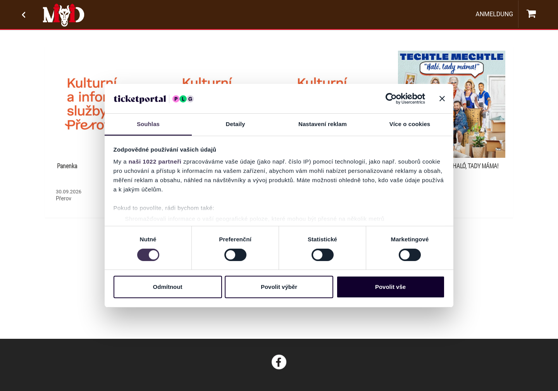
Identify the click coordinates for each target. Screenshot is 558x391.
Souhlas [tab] (148, 124)
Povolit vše (390, 286)
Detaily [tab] (235, 124)
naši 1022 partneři (155, 161)
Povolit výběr (279, 286)
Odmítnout (168, 286)
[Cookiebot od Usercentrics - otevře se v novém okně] (391, 98)
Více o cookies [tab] (410, 124)
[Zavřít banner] (442, 98)
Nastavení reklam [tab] (322, 124)
